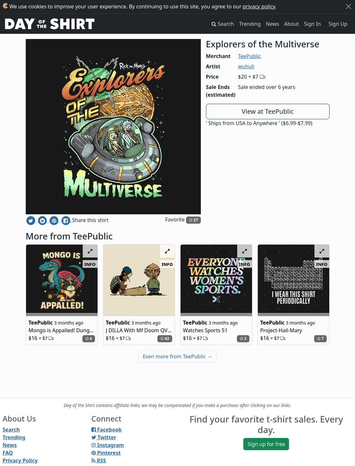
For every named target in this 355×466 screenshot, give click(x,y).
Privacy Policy (20, 460)
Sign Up (338, 23)
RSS (98, 460)
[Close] (348, 6)
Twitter (103, 437)
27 (193, 220)
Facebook (106, 429)
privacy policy (259, 6)
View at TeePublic (268, 111)
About (291, 23)
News (272, 23)
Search (11, 429)
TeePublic (249, 56)
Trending (250, 23)
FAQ (8, 452)
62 (164, 338)
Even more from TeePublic (177, 356)
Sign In (312, 23)
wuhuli (246, 66)
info (90, 263)
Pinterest (106, 452)
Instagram (107, 445)
